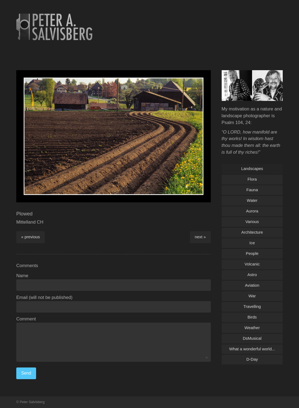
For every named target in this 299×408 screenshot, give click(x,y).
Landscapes (252, 168)
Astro (252, 274)
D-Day (252, 359)
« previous (30, 236)
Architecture (252, 232)
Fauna (252, 189)
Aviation (252, 285)
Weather (252, 327)
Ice (252, 242)
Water (252, 200)
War (252, 295)
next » (200, 236)
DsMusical (252, 338)
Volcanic (252, 264)
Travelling (252, 306)
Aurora (252, 211)
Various (252, 221)
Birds (252, 317)
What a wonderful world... (252, 349)
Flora (252, 179)
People (252, 253)
